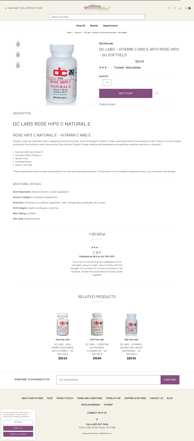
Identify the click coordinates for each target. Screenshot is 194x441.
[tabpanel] (63, 336)
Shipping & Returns (135, 400)
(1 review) (119, 67)
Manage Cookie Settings (90, 433)
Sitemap (108, 406)
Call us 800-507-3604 (97, 424)
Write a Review (133, 67)
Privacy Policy (65, 400)
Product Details (108, 104)
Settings (18, 422)
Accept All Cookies (18, 434)
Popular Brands (90, 406)
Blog (170, 400)
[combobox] (97, 17)
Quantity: (104, 76)
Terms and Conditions (89, 400)
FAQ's (50, 400)
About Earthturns (32, 400)
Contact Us (156, 400)
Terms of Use (113, 400)
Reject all (18, 428)
